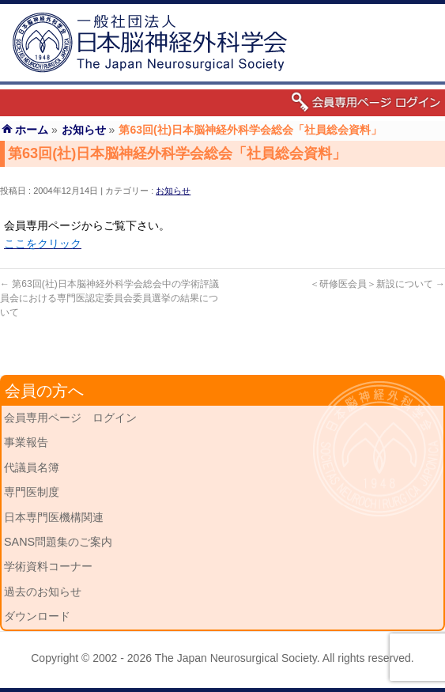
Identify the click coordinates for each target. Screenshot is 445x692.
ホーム (31, 129)
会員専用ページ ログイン (70, 417)
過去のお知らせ (42, 591)
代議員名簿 (31, 467)
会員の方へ (44, 390)
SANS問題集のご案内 (58, 541)
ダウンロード (37, 616)
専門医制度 (31, 492)
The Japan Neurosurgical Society (236, 658)
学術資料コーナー (48, 566)
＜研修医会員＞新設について (377, 283)
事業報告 (26, 442)
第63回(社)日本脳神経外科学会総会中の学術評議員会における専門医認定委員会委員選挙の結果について (109, 298)
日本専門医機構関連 (54, 517)
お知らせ (173, 190)
